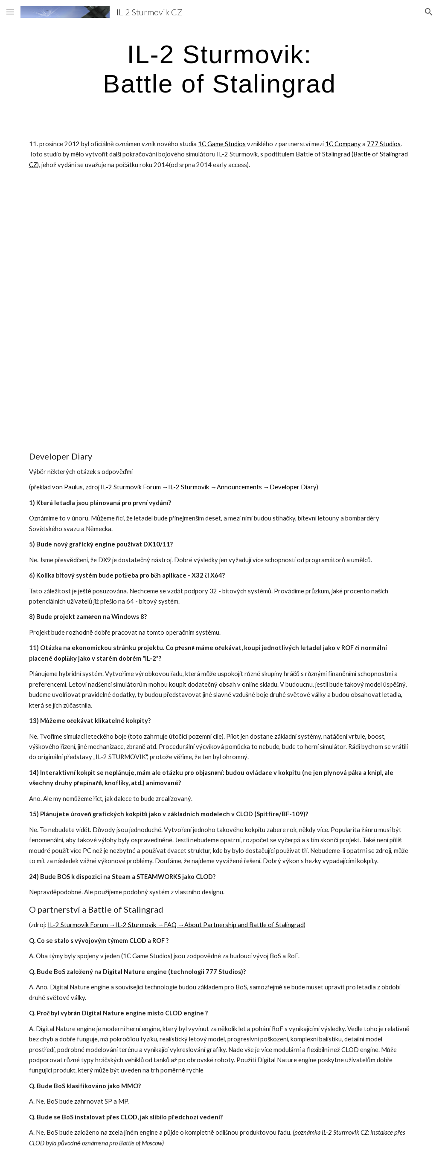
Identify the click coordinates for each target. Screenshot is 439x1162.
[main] (219, 68)
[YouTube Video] (120, 247)
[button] (10, 11)
